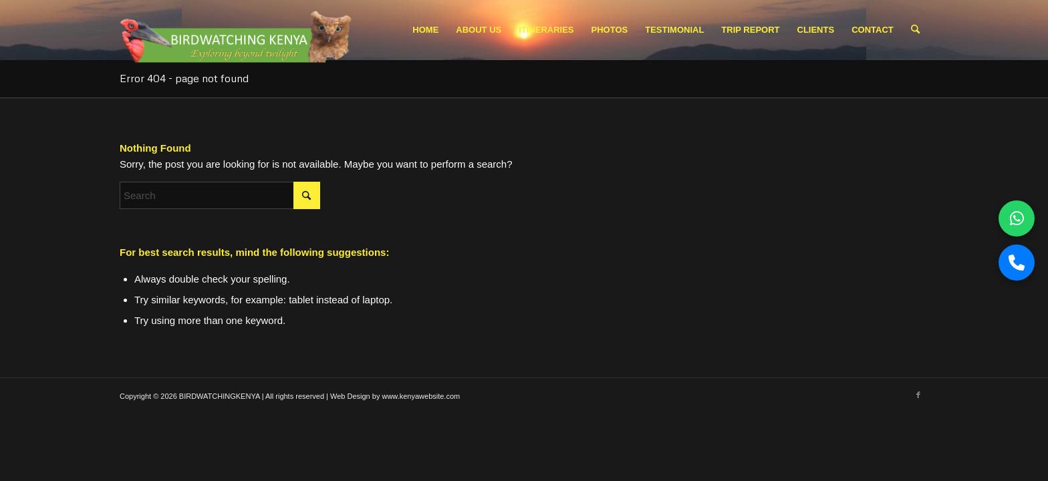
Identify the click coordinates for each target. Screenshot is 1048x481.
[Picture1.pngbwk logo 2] (238, 33)
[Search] (915, 30)
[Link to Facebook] (918, 395)
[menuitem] (425, 30)
